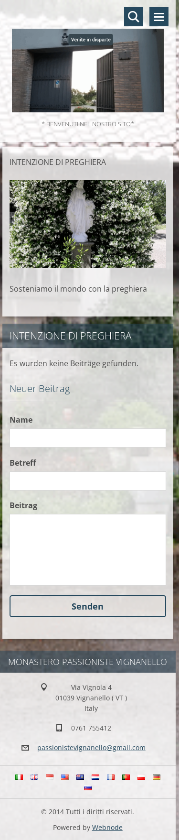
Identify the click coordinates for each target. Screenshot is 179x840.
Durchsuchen (133, 16)
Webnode (107, 827)
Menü (158, 16)
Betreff (23, 463)
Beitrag (23, 505)
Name (21, 420)
